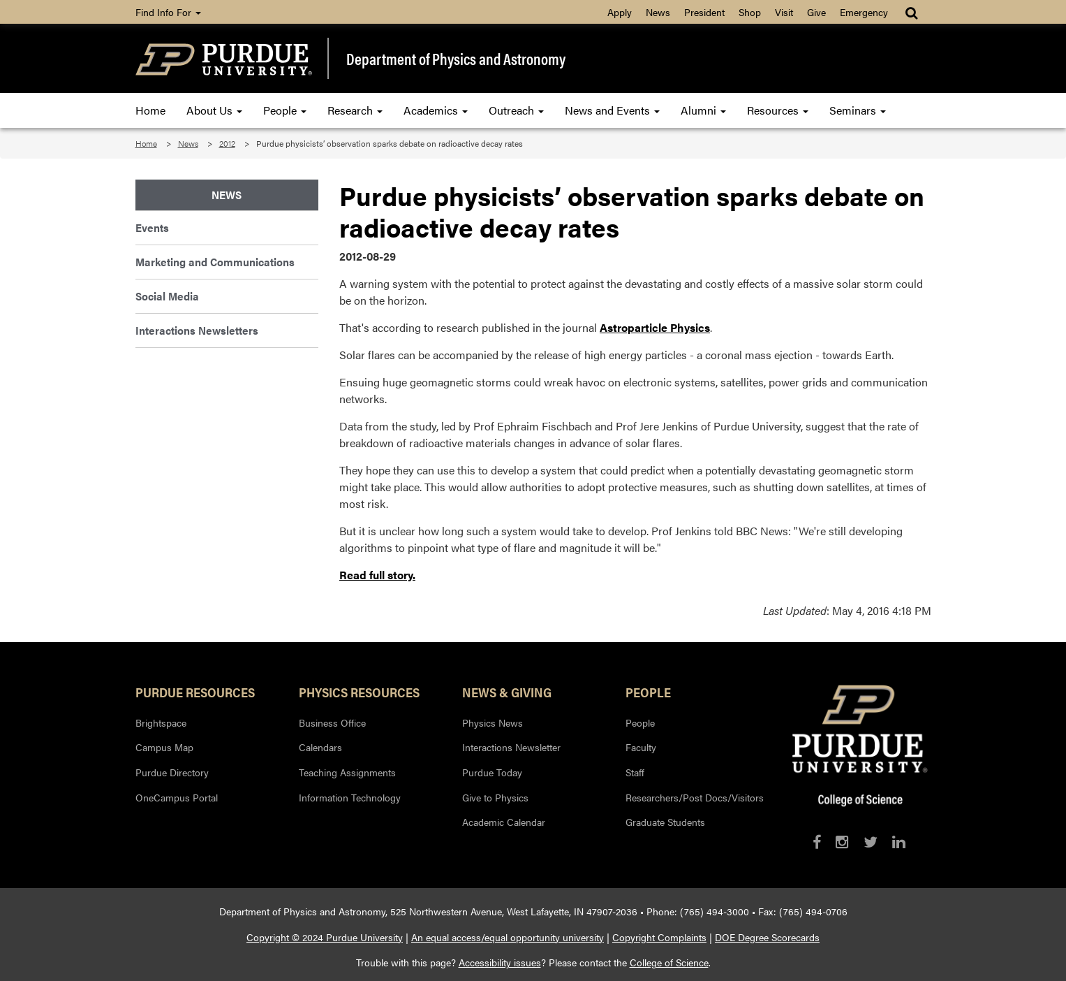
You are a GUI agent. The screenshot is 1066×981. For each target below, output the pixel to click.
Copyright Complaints (659, 937)
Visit (784, 12)
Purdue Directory (172, 772)
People (284, 110)
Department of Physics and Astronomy (455, 58)
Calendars (320, 747)
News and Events (612, 110)
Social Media (167, 296)
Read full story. (377, 575)
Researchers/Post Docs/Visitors (694, 797)
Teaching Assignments (347, 772)
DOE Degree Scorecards (767, 937)
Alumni (703, 110)
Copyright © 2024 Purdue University (324, 937)
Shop (750, 12)
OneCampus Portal (176, 797)
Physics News (492, 722)
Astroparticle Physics (655, 327)
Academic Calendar (503, 822)
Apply (619, 12)
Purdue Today (492, 772)
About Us (214, 110)
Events (152, 227)
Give (816, 12)
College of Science (669, 962)
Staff (634, 772)
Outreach (516, 110)
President (704, 12)
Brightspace (160, 722)
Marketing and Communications (215, 262)
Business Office (332, 722)
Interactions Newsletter (511, 747)
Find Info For (168, 12)
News (658, 12)
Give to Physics (495, 797)
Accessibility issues (500, 962)
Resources (777, 110)
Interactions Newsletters (196, 330)
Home (150, 110)
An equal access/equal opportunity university (507, 937)
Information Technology (350, 797)
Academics (436, 110)
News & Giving (506, 692)
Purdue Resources (195, 692)
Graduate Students (665, 822)
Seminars (857, 110)
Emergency (864, 12)
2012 (227, 143)
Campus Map (164, 747)
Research (355, 110)
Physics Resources (359, 692)
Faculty (640, 747)
